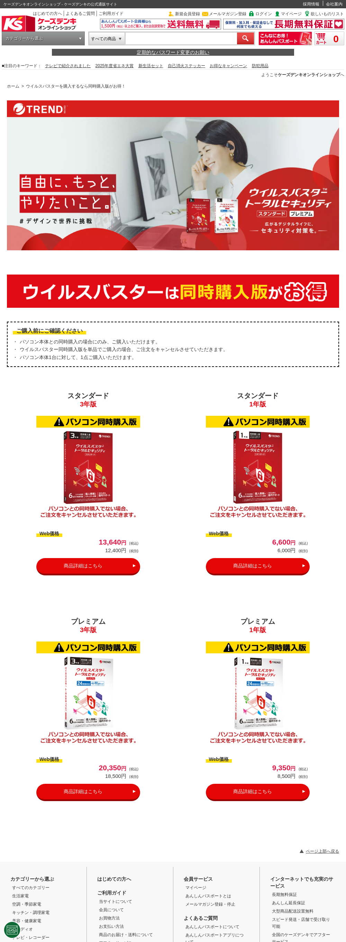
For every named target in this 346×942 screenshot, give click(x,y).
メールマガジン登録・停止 (210, 904)
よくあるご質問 (80, 13)
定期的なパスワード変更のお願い (173, 52)
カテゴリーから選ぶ (24, 38)
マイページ (291, 13)
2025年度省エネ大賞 (114, 65)
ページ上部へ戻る (322, 851)
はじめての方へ (47, 13)
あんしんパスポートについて (212, 926)
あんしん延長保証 (288, 902)
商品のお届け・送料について (126, 934)
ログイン (263, 13)
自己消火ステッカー (186, 65)
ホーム (13, 86)
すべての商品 (103, 38)
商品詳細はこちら (83, 565)
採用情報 (311, 4)
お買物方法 (109, 918)
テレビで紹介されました (68, 65)
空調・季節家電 (26, 904)
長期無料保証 (284, 894)
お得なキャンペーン (228, 65)
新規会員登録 (187, 13)
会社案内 (334, 4)
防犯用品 (260, 65)
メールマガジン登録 (227, 13)
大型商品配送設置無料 (292, 911)
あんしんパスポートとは (208, 896)
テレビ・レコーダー (30, 937)
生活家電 (20, 896)
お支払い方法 (111, 926)
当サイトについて (115, 901)
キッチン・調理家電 (30, 912)
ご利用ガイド (111, 13)
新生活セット (150, 65)
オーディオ (22, 929)
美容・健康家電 (26, 920)
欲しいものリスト (327, 13)
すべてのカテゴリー (30, 887)
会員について (111, 909)
